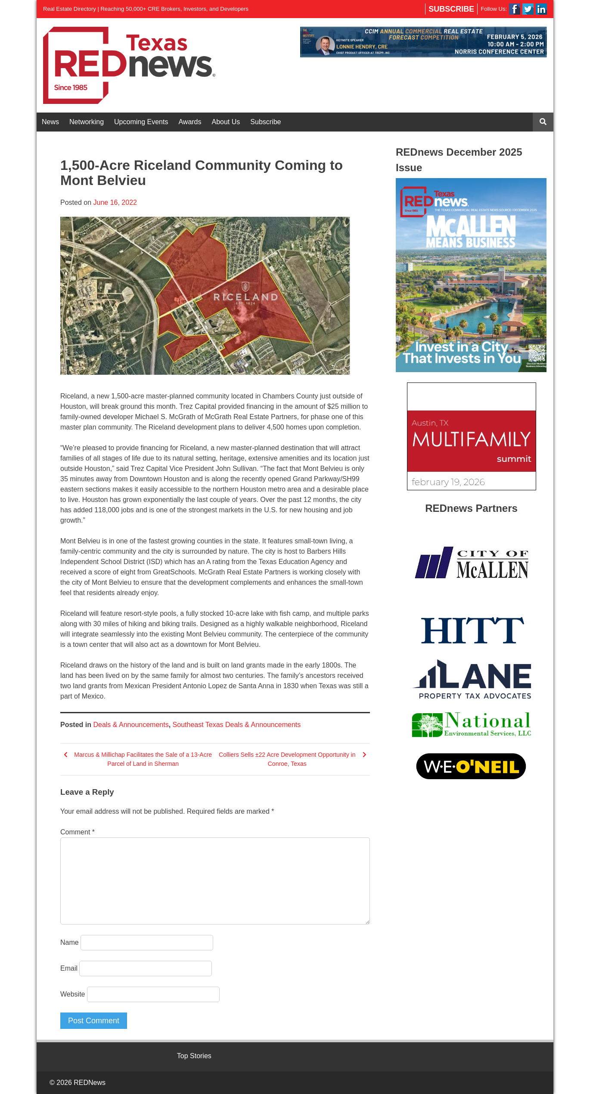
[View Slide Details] (423, 42)
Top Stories (194, 1056)
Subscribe (451, 9)
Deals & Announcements (130, 724)
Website (72, 994)
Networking (86, 121)
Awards (189, 121)
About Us (226, 121)
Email (69, 968)
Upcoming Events (141, 121)
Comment (77, 832)
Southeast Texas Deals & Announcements (237, 724)
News (50, 121)
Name (69, 942)
